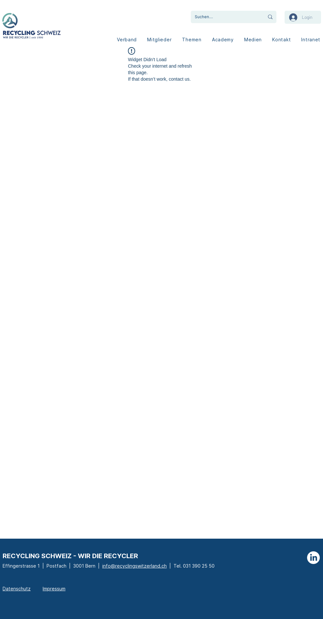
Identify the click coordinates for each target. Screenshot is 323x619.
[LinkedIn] (313, 557)
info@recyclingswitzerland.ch (134, 566)
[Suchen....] (222, 17)
